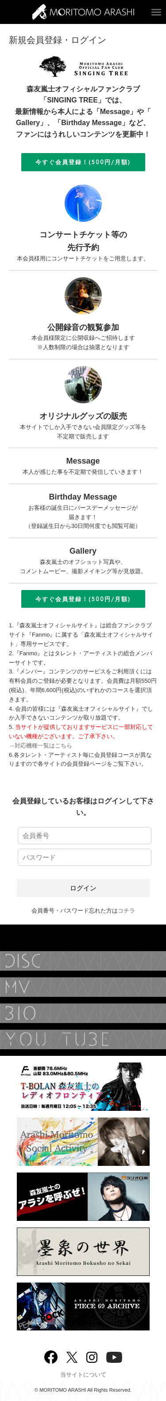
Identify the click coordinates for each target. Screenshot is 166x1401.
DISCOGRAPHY (83, 961)
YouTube (83, 1039)
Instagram (91, 1356)
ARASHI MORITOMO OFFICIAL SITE (83, 12)
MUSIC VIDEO (83, 987)
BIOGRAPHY (83, 1013)
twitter (71, 1356)
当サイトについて (83, 1374)
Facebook (51, 1355)
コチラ (126, 910)
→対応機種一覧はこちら (40, 745)
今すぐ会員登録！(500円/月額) (83, 161)
